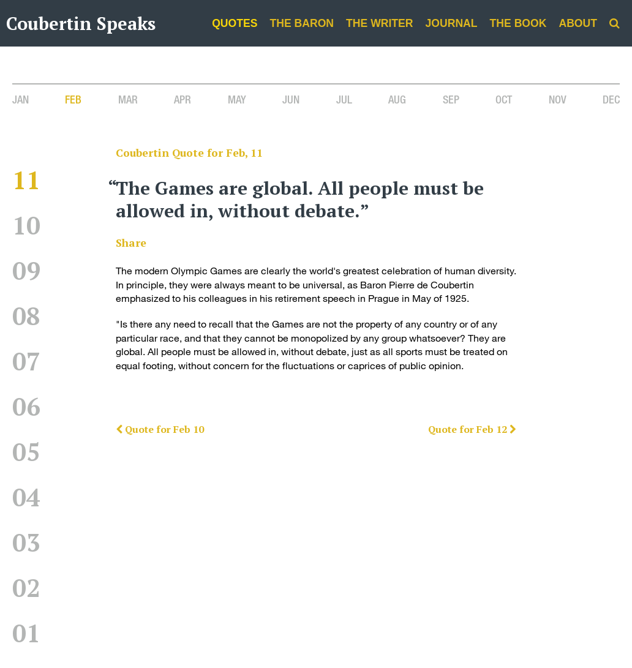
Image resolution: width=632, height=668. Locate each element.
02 (26, 587)
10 (26, 225)
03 (26, 542)
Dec (611, 99)
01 (26, 633)
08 (26, 315)
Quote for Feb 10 (160, 429)
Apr (182, 99)
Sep (451, 99)
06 (26, 406)
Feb (73, 99)
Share (131, 243)
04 (26, 497)
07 (26, 361)
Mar (128, 99)
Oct (503, 99)
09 (26, 270)
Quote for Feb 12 (472, 429)
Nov (557, 99)
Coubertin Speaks (81, 23)
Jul (344, 99)
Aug (397, 99)
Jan (20, 99)
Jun (290, 99)
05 (26, 451)
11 (26, 179)
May (237, 99)
